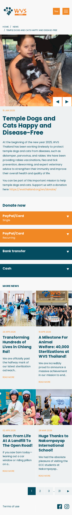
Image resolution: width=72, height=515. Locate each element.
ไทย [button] (56, 11)
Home (6, 26)
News (16, 26)
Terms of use (11, 506)
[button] (36, 218)
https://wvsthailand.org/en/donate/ (33, 189)
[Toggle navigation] (65, 11)
